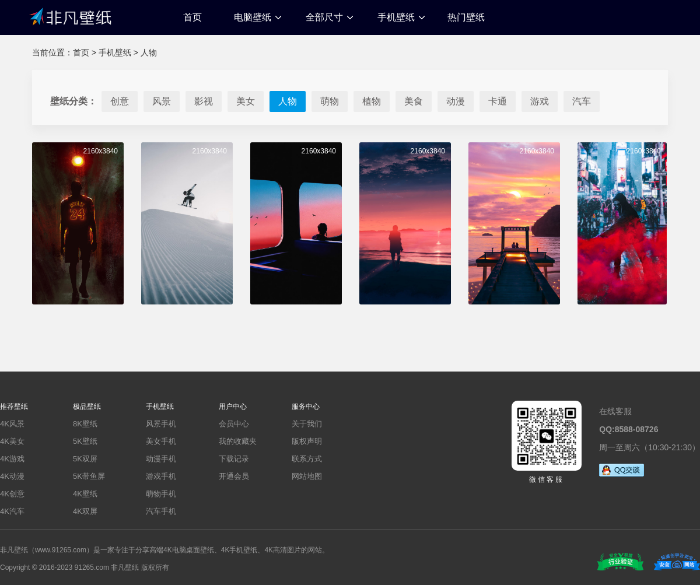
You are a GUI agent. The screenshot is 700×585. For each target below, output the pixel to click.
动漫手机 (161, 458)
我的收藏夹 (238, 441)
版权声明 (307, 441)
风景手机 (161, 423)
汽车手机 (161, 511)
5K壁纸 (85, 441)
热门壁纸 (466, 17)
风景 (161, 101)
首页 (192, 17)
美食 (413, 101)
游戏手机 (161, 476)
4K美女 (12, 441)
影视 (203, 101)
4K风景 (12, 423)
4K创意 (12, 493)
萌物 (329, 101)
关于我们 (307, 423)
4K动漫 (12, 476)
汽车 (581, 101)
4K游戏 (12, 458)
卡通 (497, 101)
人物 (149, 52)
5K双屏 (85, 458)
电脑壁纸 (252, 17)
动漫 (455, 101)
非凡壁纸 (70, 16)
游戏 (539, 101)
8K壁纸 (85, 423)
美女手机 (161, 441)
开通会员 (234, 476)
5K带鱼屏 (89, 476)
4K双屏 (85, 511)
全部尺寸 (324, 17)
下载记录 (234, 458)
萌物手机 (161, 493)
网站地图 (307, 476)
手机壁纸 (396, 17)
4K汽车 (12, 511)
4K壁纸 (85, 493)
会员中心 (234, 423)
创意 (119, 101)
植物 (371, 101)
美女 (245, 101)
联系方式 (307, 458)
